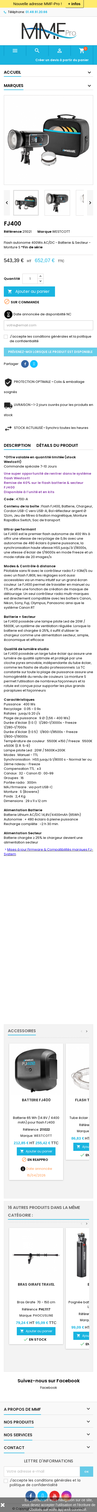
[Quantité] (30, 279)
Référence (13, 231)
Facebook (48, 1387)
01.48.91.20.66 (36, 12)
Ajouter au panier (29, 291)
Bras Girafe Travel (36, 1284)
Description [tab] (17, 445)
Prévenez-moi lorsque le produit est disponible (50, 352)
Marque (44, 231)
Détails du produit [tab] (57, 445)
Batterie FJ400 (36, 1100)
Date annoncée (39, 1168)
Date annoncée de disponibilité (39, 314)
